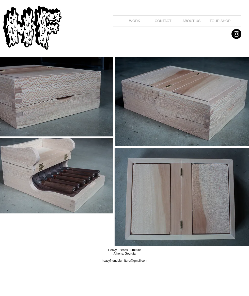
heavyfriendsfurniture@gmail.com (124, 260)
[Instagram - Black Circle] (236, 34)
